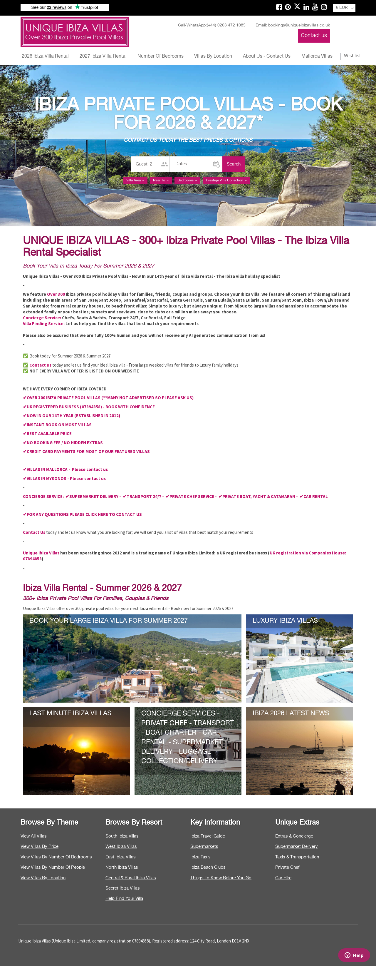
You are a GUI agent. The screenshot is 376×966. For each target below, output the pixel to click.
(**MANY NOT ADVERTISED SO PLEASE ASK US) (147, 397)
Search (234, 164)
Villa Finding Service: (44, 323)
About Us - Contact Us (267, 56)
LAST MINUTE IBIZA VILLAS (70, 713)
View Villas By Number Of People (53, 867)
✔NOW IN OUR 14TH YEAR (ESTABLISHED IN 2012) (71, 415)
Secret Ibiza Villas (122, 888)
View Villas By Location (43, 878)
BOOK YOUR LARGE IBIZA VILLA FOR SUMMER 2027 (108, 621)
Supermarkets (204, 846)
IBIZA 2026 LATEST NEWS (291, 713)
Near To (161, 180)
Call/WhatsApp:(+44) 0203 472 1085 (212, 25)
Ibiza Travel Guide (207, 836)
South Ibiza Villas (122, 836)
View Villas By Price (39, 846)
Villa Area (135, 180)
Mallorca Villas (317, 56)
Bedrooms (187, 180)
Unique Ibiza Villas (41, 553)
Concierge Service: (42, 317)
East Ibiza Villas (120, 857)
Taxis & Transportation (297, 857)
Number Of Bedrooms (160, 56)
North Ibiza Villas (121, 867)
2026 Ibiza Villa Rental (45, 56)
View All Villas (34, 836)
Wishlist (352, 56)
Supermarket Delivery (296, 846)
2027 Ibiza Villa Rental (103, 56)
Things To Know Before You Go (220, 878)
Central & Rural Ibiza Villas (130, 878)
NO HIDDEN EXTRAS (83, 442)
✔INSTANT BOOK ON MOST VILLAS (57, 424)
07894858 (32, 558)
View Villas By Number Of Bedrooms (56, 857)
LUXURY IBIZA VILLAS (285, 621)
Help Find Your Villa (124, 898)
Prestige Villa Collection (226, 180)
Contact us (314, 35)
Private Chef (287, 867)
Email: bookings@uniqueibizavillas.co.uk (293, 25)
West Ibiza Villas (121, 846)
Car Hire (283, 878)
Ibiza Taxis (200, 857)
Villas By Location (213, 56)
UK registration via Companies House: (308, 553)
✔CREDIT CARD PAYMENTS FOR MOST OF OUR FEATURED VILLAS (86, 451)
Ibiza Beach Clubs (208, 867)
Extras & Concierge (294, 836)
